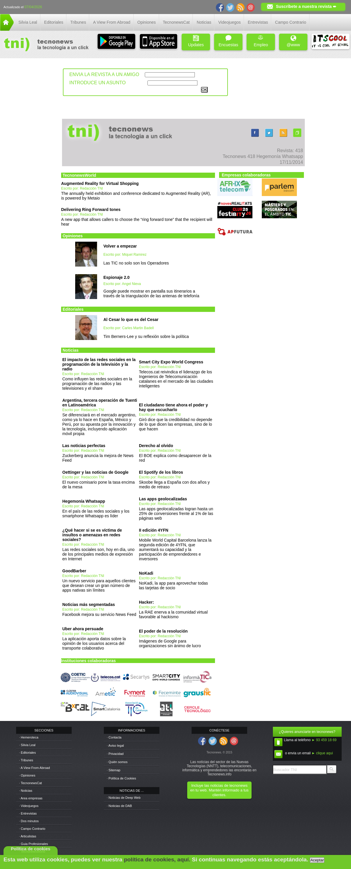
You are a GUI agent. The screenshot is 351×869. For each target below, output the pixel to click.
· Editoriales (27, 752)
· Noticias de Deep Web (123, 797)
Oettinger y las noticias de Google (95, 472)
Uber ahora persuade (82, 628)
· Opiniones (27, 775)
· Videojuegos (28, 806)
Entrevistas (258, 22)
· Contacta (114, 737)
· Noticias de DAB (119, 806)
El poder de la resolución (163, 631)
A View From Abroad (111, 22)
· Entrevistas (28, 813)
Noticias (204, 22)
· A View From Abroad (34, 768)
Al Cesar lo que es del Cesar (131, 319)
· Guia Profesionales (33, 844)
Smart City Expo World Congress (171, 362)
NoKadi (146, 573)
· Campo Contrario (32, 828)
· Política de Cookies (121, 778)
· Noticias (25, 790)
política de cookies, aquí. (157, 859)
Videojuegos (229, 22)
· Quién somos (117, 762)
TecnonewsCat (176, 22)
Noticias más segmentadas (88, 604)
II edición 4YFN (153, 530)
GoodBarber (74, 571)
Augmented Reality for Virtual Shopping (100, 183)
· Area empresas (30, 798)
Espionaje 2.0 (117, 277)
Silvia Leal (27, 22)
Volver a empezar (120, 246)
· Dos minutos (29, 821)
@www (293, 41)
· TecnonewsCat (30, 783)
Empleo (260, 41)
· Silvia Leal (27, 745)
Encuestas (228, 41)
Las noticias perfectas (83, 445)
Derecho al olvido (156, 445)
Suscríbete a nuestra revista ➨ (306, 6)
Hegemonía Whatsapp (83, 501)
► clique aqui (322, 753)
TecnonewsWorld (79, 175)
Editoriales (53, 22)
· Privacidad (115, 753)
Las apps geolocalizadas (163, 499)
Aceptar (317, 860)
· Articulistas (27, 836)
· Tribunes (26, 760)
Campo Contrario (290, 22)
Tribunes (78, 22)
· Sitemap (113, 770)
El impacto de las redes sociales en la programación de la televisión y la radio (99, 364)
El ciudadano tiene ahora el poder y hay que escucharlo (173, 407)
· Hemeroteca (28, 737)
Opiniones (146, 22)
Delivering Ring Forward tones (91, 209)
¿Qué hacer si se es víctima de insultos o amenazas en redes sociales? (92, 535)
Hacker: (146, 602)
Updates (196, 41)
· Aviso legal (115, 745)
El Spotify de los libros (161, 472)
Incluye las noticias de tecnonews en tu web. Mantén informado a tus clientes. (219, 790)
